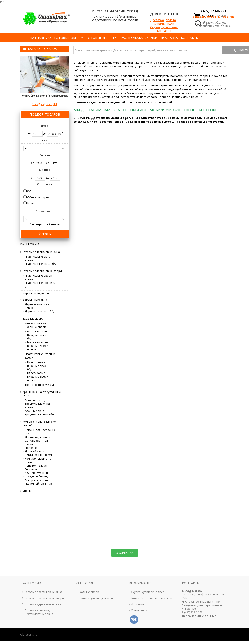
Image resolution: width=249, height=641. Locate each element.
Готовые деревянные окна (43, 604)
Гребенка (31, 448)
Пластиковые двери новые (38, 277)
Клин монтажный (36, 473)
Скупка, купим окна (164, 27)
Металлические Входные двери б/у (37, 335)
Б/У (28, 191)
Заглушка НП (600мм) (38, 455)
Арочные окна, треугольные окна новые (37, 403)
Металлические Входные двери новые (37, 345)
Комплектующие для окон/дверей (41, 423)
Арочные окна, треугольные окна (42, 393)
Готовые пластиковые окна (41, 252)
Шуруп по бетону (36, 476)
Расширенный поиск (45, 224)
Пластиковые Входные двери (40, 355)
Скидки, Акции (164, 24)
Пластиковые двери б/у (40, 284)
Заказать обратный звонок (213, 17)
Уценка (27, 491)
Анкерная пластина (38, 480)
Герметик (31, 469)
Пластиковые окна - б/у (40, 264)
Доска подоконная (37, 437)
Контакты (164, 31)
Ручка (29, 444)
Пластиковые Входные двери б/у (37, 365)
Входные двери (33, 318)
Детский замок (35, 451)
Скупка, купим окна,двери (148, 592)
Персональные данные (199, 616)
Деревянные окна (35, 299)
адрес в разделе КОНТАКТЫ (154, 66)
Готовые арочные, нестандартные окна (39, 612)
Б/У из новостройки (39, 197)
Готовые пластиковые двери (42, 271)
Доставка (157, 20)
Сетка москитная (36, 440)
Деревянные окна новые (37, 306)
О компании (139, 610)
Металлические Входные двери (35, 325)
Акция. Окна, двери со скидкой (151, 598)
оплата (171, 20)
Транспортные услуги (39, 385)
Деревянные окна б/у (39, 311)
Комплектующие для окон (95, 598)
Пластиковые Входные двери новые (37, 376)
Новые (30, 203)
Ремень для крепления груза (40, 431)
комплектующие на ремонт (38, 460)
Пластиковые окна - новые (38, 258)
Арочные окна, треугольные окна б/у (40, 412)
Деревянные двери (36, 293)
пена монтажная (36, 466)
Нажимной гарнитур (38, 483)
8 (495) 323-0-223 (212, 11)
